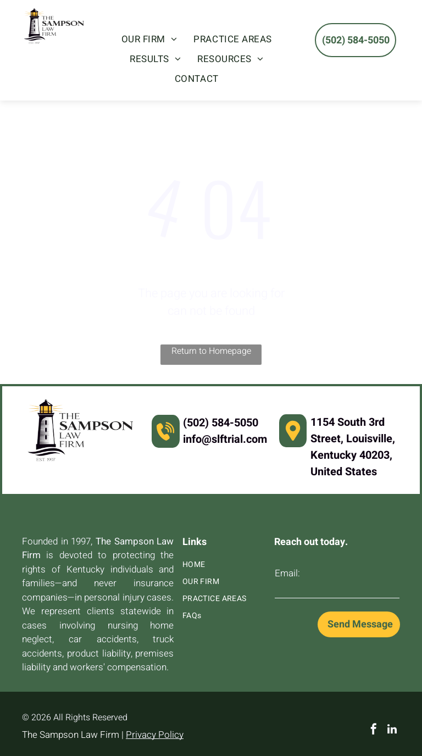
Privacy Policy (155, 735)
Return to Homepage (211, 351)
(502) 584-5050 (220, 423)
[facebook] (373, 730)
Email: (287, 573)
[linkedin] (392, 730)
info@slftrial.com (225, 439)
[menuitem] (149, 39)
